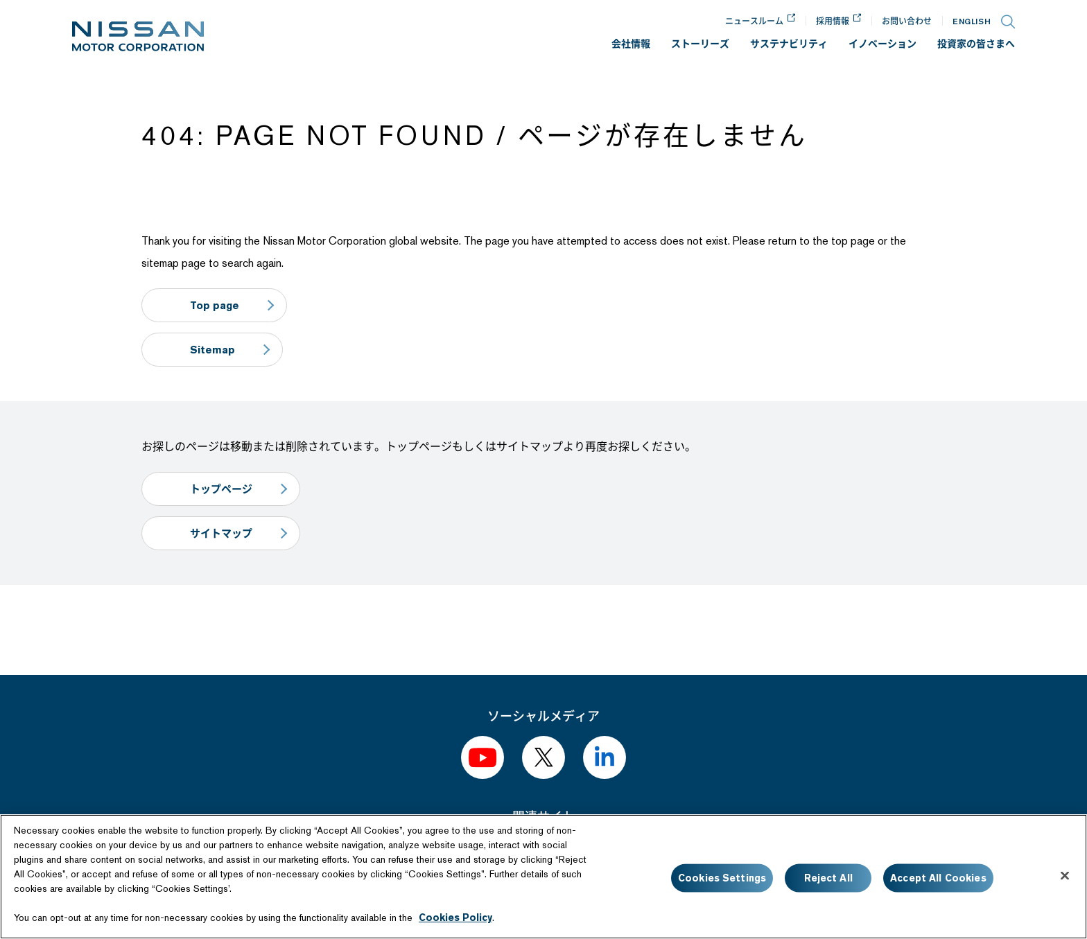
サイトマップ (222, 533)
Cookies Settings (722, 878)
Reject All (828, 878)
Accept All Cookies (938, 878)
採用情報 (832, 21)
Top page (215, 305)
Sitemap (213, 349)
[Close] (1065, 876)
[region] (543, 876)
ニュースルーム (754, 21)
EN (972, 21)
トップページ (222, 488)
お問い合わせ (907, 21)
